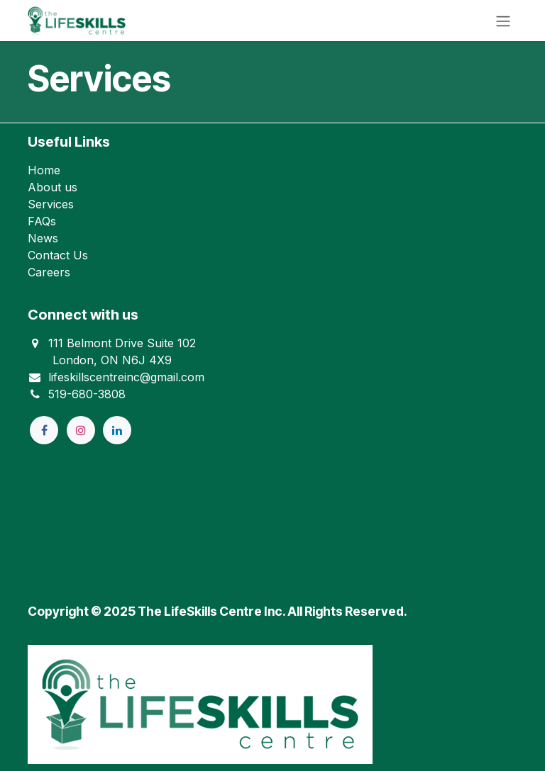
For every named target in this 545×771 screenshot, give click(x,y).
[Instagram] (81, 430)
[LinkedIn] (117, 430)
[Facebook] (44, 430)
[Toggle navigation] (503, 20)
